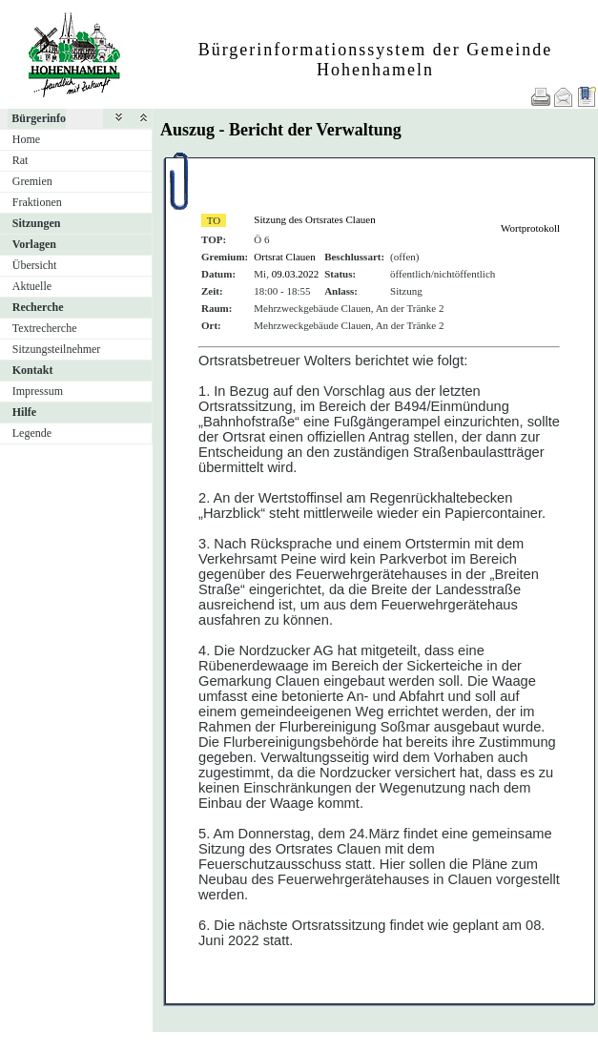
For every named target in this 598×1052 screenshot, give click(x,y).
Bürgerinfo (38, 118)
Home (26, 139)
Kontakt (32, 370)
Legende (32, 433)
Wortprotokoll (530, 228)
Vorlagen (34, 244)
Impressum (37, 391)
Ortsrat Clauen (284, 256)
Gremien (32, 181)
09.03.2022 (296, 273)
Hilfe (24, 412)
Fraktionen (37, 202)
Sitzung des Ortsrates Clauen (314, 219)
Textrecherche (44, 328)
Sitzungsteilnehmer (56, 349)
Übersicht (34, 265)
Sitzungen (36, 223)
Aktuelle (32, 286)
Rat (20, 160)
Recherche (38, 307)
